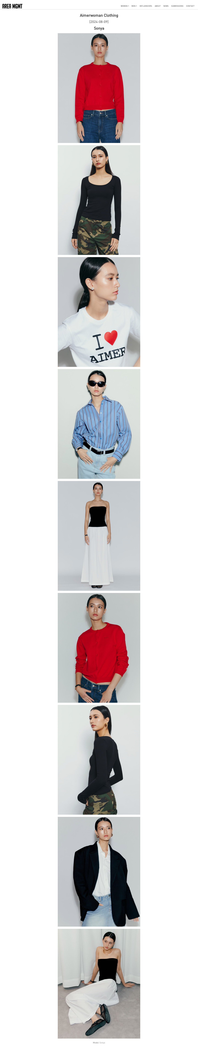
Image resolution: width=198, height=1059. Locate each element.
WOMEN (124, 6)
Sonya (102, 1042)
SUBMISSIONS (177, 6)
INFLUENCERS (146, 6)
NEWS (166, 6)
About (158, 6)
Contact (190, 6)
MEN (134, 6)
